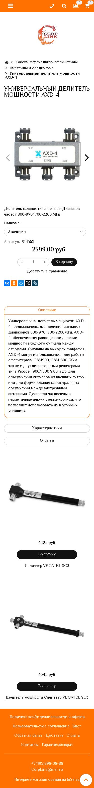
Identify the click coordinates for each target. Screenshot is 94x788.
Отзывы (47, 441)
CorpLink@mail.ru (47, 770)
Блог (76, 726)
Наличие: (12, 224)
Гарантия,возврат (57, 745)
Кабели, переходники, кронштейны (46, 62)
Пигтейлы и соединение (32, 68)
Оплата (73, 736)
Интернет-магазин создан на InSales (46, 780)
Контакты (30, 745)
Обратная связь (28, 736)
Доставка (54, 736)
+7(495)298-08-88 (47, 764)
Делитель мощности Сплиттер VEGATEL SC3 (47, 698)
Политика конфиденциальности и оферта (47, 717)
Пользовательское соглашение (41, 726)
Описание (47, 310)
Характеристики (47, 428)
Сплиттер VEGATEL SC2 (47, 566)
